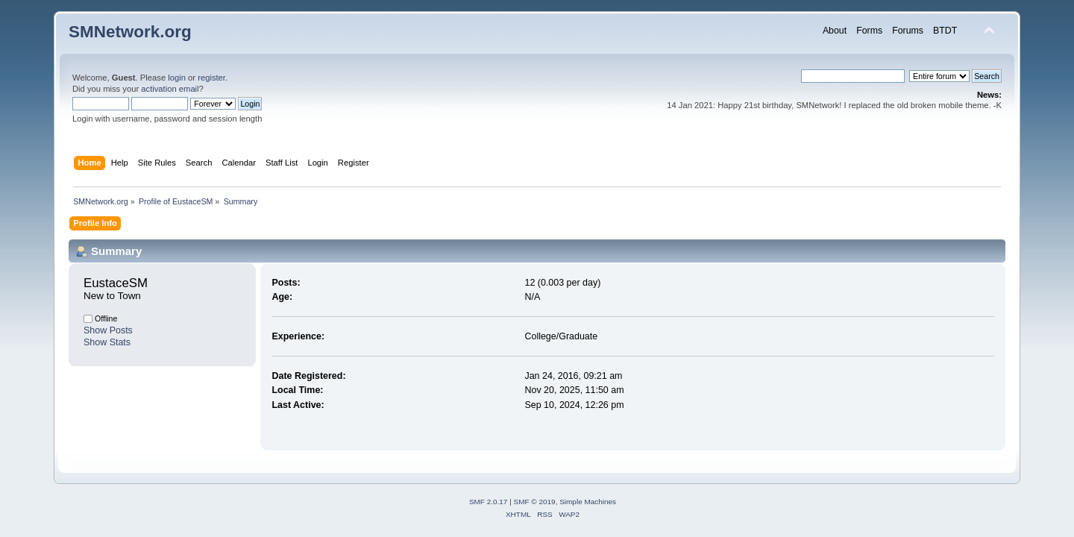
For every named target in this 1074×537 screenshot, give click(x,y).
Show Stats (107, 342)
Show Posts (108, 330)
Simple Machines (587, 501)
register (211, 77)
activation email (169, 88)
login (177, 77)
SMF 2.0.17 (488, 501)
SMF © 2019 (535, 501)
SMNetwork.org (130, 31)
